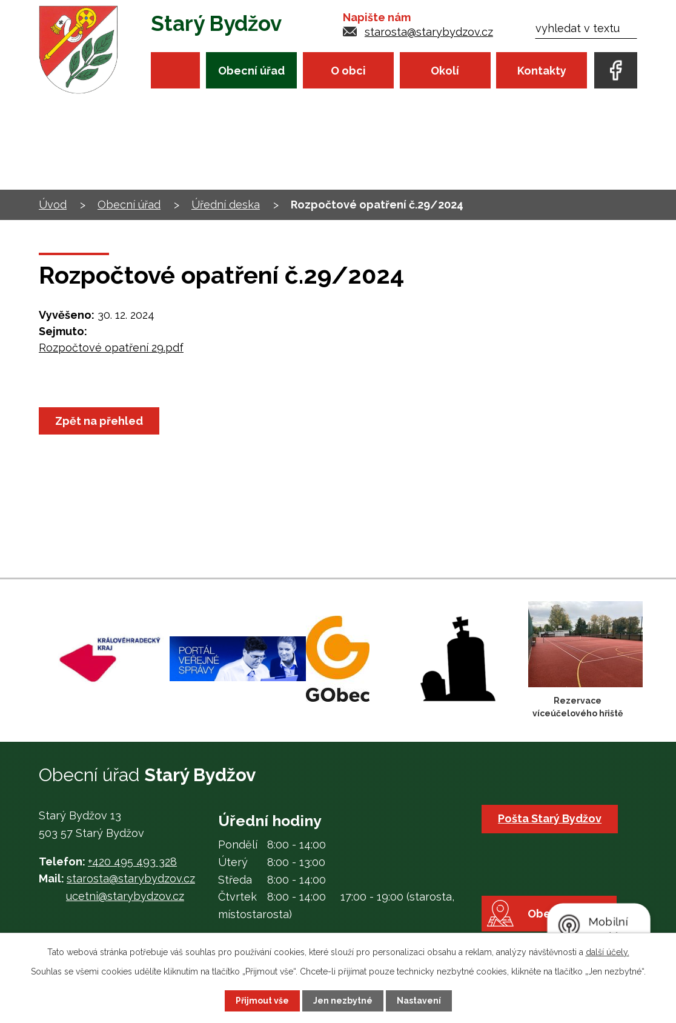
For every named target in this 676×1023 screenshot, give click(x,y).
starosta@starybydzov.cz (429, 31)
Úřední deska (225, 204)
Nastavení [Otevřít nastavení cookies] (419, 1000)
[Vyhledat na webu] (586, 28)
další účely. (607, 952)
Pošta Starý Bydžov (549, 818)
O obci (348, 70)
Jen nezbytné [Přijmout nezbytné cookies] (343, 1000)
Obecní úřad (251, 70)
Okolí (445, 70)
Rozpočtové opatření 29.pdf (111, 347)
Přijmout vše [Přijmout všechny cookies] (262, 1000)
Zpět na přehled (99, 421)
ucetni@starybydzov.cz (125, 896)
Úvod (175, 70)
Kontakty (541, 70)
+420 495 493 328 (132, 861)
